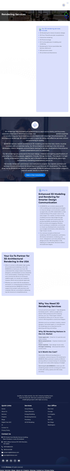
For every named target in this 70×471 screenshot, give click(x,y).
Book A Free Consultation (35, 175)
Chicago (50, 411)
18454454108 (8, 449)
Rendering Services (30, 417)
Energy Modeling (30, 414)
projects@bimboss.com (11, 452)
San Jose (50, 419)
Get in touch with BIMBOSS (47, 366)
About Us (4, 411)
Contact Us (5, 427)
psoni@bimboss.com (10, 455)
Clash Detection (29, 411)
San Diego (51, 422)
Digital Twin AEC (6, 422)
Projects (4, 417)
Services (4, 414)
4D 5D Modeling (29, 422)
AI (2, 425)
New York (50, 408)
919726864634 (8, 446)
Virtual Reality (29, 408)
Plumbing (28, 419)
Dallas (49, 417)
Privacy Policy (6, 430)
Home (3, 408)
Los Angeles (51, 414)
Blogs (3, 419)
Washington (51, 425)
